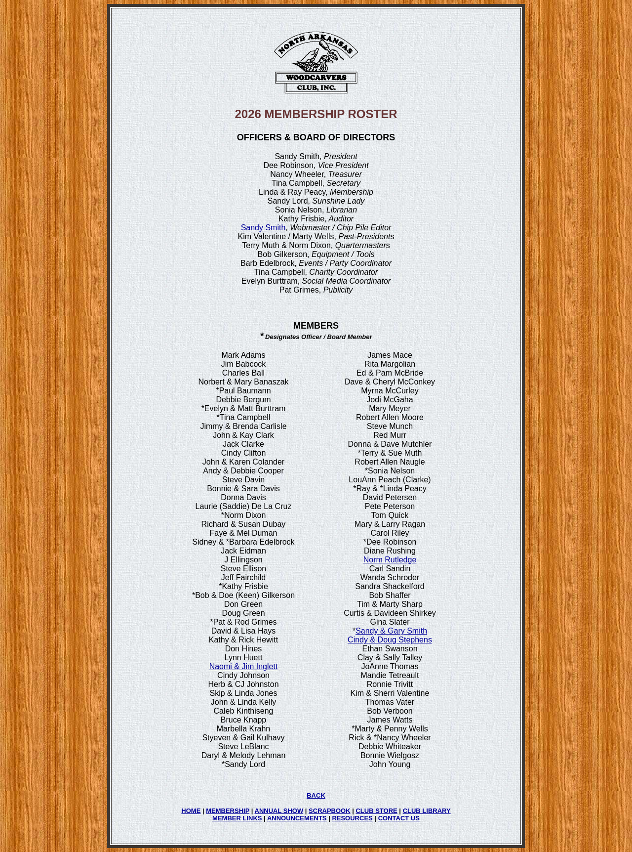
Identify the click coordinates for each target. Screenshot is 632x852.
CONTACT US (399, 818)
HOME (190, 810)
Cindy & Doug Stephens (390, 640)
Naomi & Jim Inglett (243, 666)
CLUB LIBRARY (427, 810)
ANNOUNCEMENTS (297, 818)
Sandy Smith (263, 227)
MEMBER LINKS (237, 818)
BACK (316, 795)
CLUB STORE (376, 810)
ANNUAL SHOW (279, 810)
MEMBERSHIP (227, 810)
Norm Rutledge (390, 559)
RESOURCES (352, 818)
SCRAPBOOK (330, 810)
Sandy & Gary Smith (391, 631)
